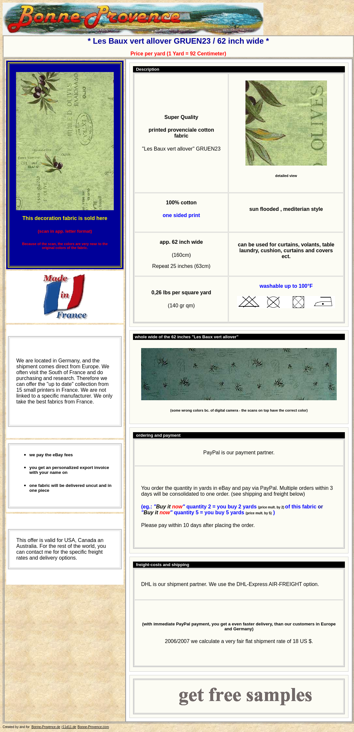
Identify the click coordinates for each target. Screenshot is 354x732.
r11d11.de (69, 727)
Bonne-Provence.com (93, 727)
